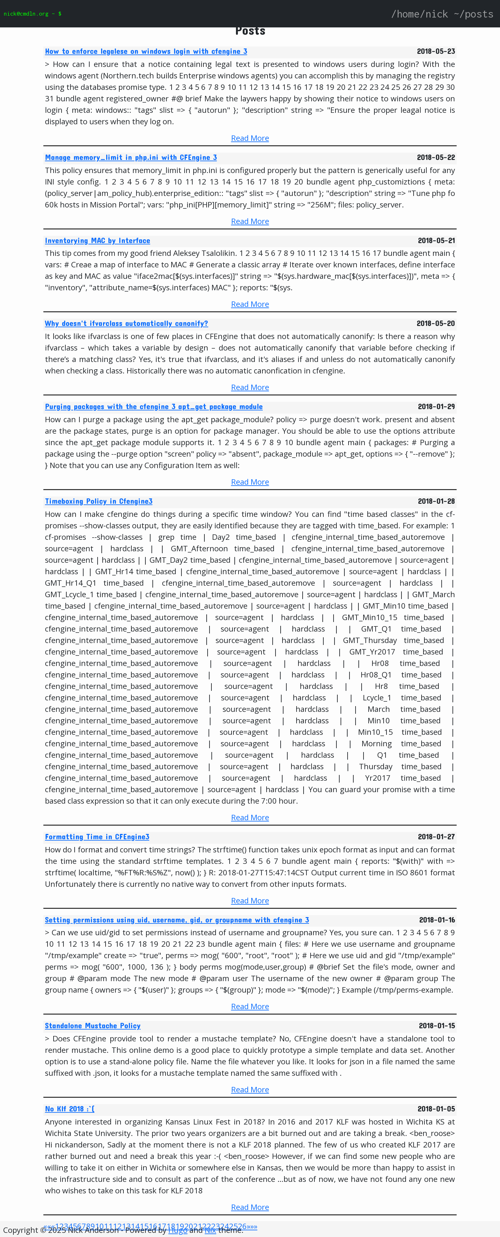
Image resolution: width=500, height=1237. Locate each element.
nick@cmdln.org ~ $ (32, 13)
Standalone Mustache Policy (93, 1025)
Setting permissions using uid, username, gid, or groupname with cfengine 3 (177, 919)
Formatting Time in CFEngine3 (97, 836)
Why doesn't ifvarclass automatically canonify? (126, 323)
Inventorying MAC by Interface (97, 240)
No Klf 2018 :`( (69, 1108)
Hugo (178, 1230)
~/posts (473, 14)
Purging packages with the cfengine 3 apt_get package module (154, 406)
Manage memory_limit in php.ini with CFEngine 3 (131, 157)
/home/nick (419, 14)
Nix (210, 1230)
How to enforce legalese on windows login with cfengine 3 (146, 51)
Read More (250, 138)
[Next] (248, 1226)
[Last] (253, 1226)
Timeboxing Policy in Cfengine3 (98, 500)
